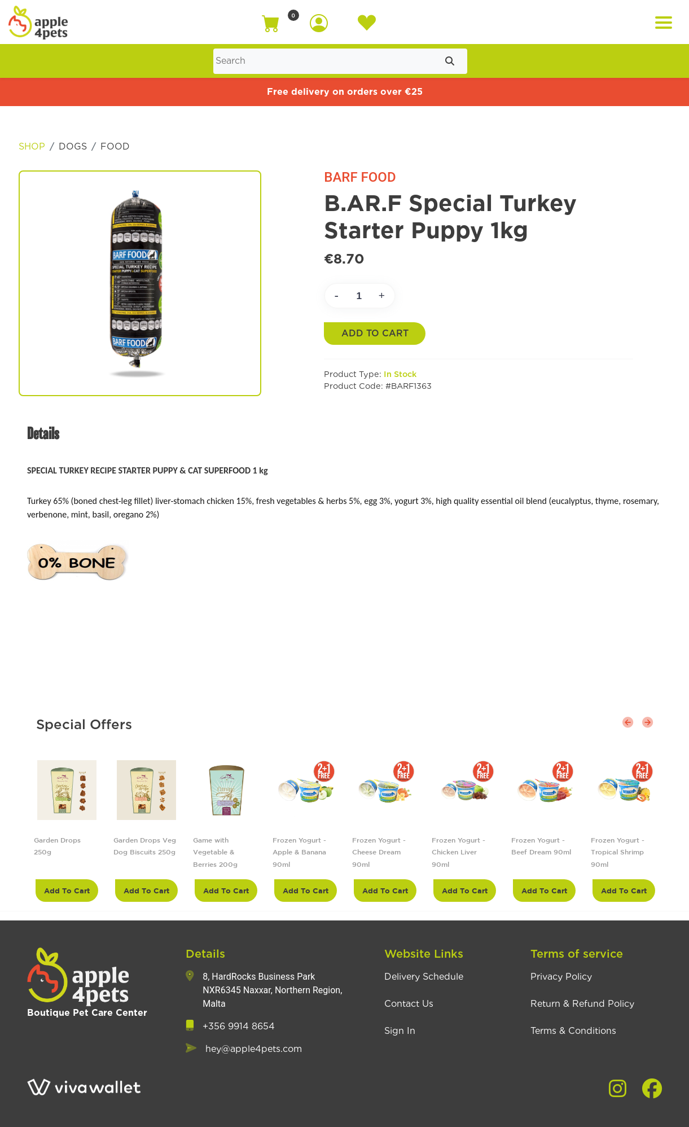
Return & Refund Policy (582, 1004)
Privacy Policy (561, 977)
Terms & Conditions (573, 1031)
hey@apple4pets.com (253, 1049)
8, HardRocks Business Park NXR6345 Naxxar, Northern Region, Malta (272, 990)
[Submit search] (449, 61)
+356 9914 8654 (239, 1026)
